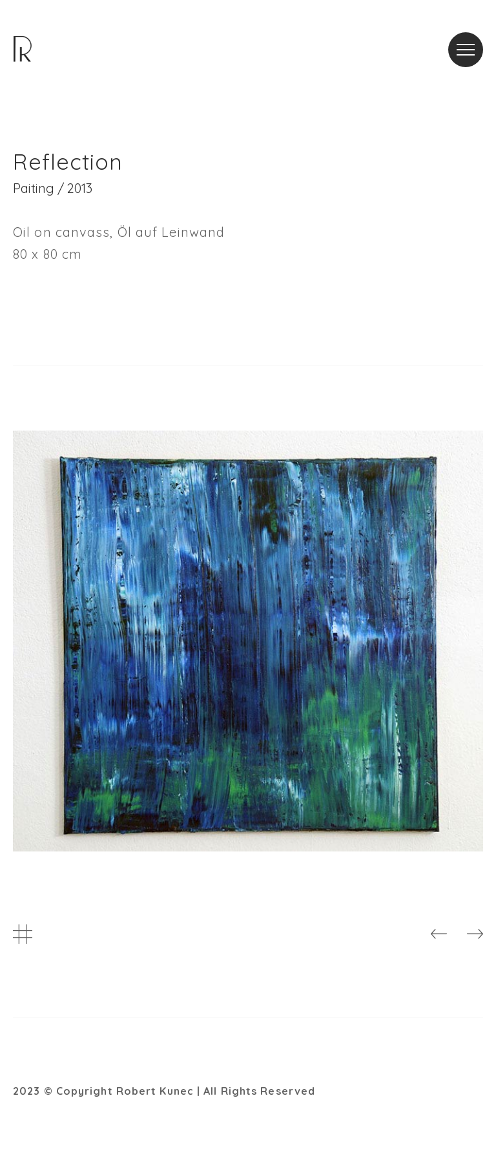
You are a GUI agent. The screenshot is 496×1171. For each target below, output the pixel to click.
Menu (470, 41)
